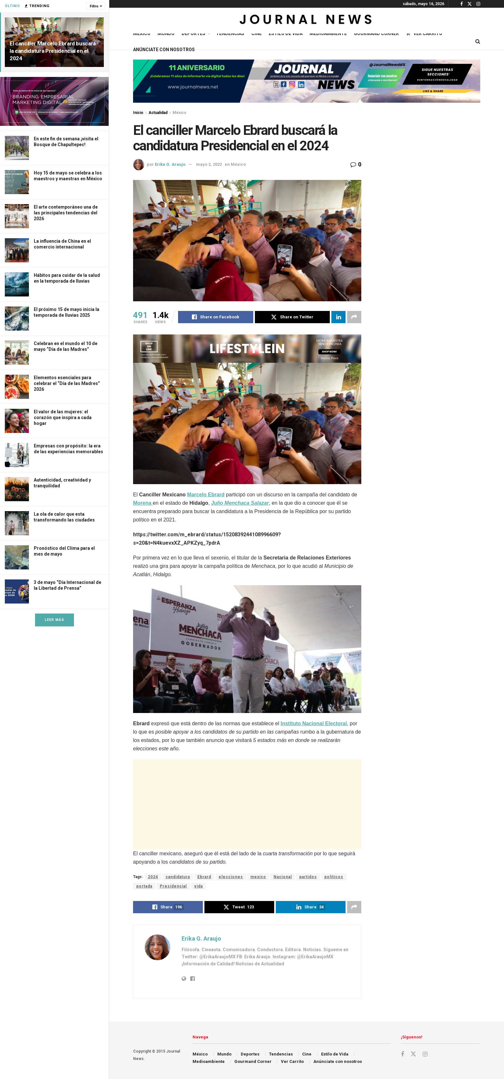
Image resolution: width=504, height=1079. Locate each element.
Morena (143, 503)
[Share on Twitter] (292, 317)
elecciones (231, 877)
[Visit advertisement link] (54, 101)
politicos (333, 877)
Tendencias (230, 33)
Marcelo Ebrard (205, 494)
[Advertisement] (247, 804)
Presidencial (173, 886)
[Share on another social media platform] (354, 317)
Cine (256, 33)
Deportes (193, 33)
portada (144, 886)
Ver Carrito (424, 33)
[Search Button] (477, 41)
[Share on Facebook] (215, 317)
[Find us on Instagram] (425, 1054)
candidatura (178, 877)
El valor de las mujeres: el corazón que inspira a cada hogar (63, 417)
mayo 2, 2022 (209, 164)
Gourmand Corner (376, 33)
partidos (308, 877)
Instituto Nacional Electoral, (314, 723)
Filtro (94, 6)
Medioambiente (328, 33)
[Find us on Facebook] (402, 1054)
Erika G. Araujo (170, 164)
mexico (258, 877)
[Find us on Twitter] (413, 1054)
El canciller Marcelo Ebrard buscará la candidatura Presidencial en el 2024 (53, 50)
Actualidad (157, 112)
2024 (153, 877)
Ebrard (204, 877)
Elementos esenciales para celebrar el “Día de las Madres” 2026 (67, 383)
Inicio (138, 112)
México (141, 33)
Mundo (166, 33)
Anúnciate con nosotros (164, 49)
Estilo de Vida (285, 33)
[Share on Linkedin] (338, 317)
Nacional (283, 877)
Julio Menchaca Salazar (240, 503)
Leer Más (54, 620)
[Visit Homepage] (306, 20)
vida (198, 886)
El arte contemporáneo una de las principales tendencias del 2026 (66, 212)
